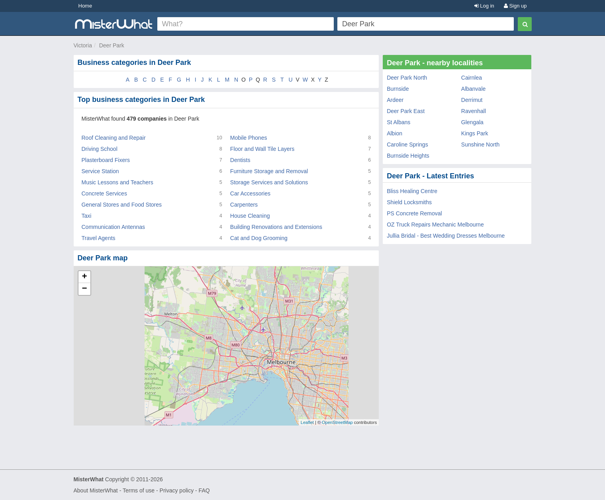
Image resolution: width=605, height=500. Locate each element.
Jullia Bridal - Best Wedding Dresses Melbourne (446, 235)
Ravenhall (473, 111)
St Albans (398, 122)
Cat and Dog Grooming (259, 238)
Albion (394, 133)
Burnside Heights (408, 155)
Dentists (240, 160)
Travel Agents (99, 238)
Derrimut (472, 100)
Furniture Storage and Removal (269, 171)
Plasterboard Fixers (106, 160)
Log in (484, 6)
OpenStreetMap (337, 422)
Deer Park (111, 45)
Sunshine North (480, 144)
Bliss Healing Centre (412, 191)
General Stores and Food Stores (122, 204)
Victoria (83, 45)
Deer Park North (407, 77)
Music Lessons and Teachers (117, 182)
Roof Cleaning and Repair (114, 138)
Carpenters (244, 204)
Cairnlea (471, 77)
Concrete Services (104, 193)
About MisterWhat (96, 490)
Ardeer (395, 100)
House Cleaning (250, 216)
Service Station (100, 171)
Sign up (515, 6)
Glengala (472, 122)
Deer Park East (406, 111)
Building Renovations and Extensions (276, 227)
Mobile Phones (248, 138)
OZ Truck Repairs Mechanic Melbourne (435, 224)
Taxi (87, 216)
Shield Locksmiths (409, 202)
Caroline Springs (407, 144)
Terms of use (139, 490)
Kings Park (474, 133)
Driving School (99, 149)
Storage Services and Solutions (269, 182)
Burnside (398, 89)
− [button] (84, 289)
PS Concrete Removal (414, 213)
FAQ (204, 490)
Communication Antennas (113, 227)
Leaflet (307, 422)
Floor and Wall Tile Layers (262, 149)
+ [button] (84, 277)
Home (85, 6)
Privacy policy (177, 490)
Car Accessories (250, 193)
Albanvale (473, 89)
